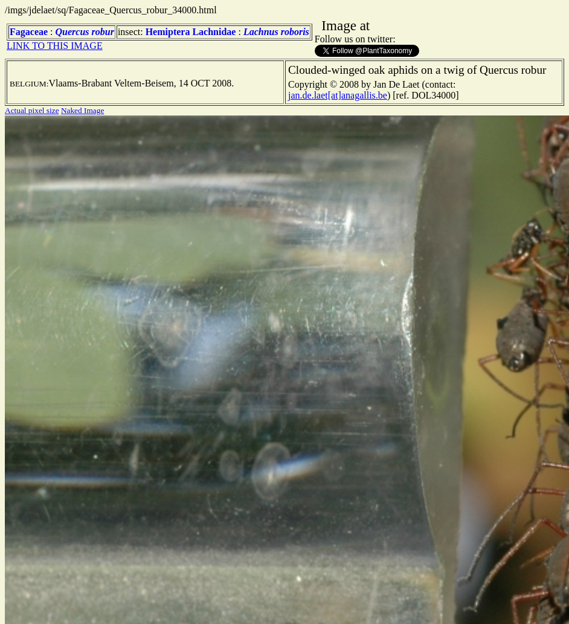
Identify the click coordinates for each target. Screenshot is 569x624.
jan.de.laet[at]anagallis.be (337, 95)
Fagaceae (29, 32)
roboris (295, 32)
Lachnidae (214, 32)
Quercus (72, 32)
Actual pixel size (32, 110)
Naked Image (82, 110)
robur (103, 32)
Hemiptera (168, 32)
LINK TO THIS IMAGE (55, 46)
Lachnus (260, 32)
